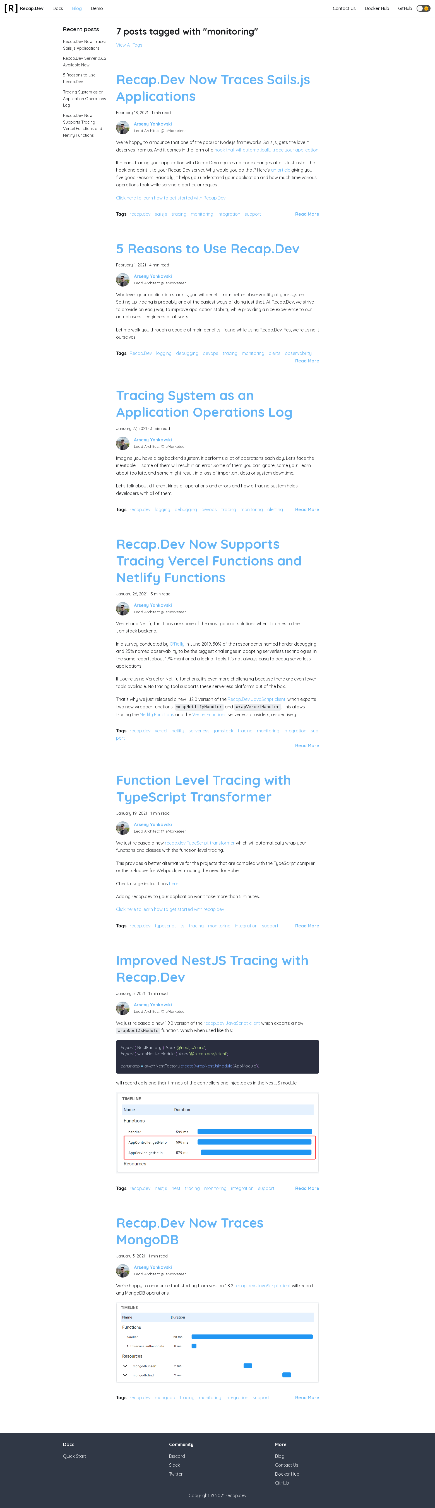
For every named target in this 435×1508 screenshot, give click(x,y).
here (173, 883)
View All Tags (129, 45)
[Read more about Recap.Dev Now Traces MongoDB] (307, 1397)
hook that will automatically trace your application (266, 150)
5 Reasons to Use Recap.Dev (207, 248)
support (253, 214)
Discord (177, 1456)
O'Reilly (177, 644)
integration (229, 214)
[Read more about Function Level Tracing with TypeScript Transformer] (307, 926)
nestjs (161, 1188)
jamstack (223, 730)
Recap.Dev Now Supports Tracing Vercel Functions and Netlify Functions (209, 560)
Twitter (176, 1474)
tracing (179, 214)
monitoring (202, 214)
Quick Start (74, 1456)
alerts (274, 353)
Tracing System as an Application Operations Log (84, 99)
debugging (187, 353)
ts (182, 926)
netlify (178, 730)
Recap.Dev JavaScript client (256, 699)
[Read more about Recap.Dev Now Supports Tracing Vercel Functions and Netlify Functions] (307, 745)
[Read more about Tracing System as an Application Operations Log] (307, 509)
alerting (275, 509)
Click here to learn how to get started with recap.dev (170, 909)
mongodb (165, 1397)
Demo (97, 8)
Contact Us (344, 8)
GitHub (405, 8)
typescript (165, 926)
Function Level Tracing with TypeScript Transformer (203, 788)
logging (164, 353)
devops (210, 353)
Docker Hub (377, 8)
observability (298, 353)
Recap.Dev (141, 353)
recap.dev (140, 214)
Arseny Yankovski (153, 124)
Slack (174, 1465)
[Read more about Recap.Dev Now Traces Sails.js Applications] (307, 214)
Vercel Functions (209, 714)
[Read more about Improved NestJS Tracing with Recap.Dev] (307, 1188)
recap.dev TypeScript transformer (200, 843)
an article (280, 170)
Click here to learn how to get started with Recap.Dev (170, 198)
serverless (199, 730)
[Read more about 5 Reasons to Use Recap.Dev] (307, 361)
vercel (161, 730)
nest (176, 1188)
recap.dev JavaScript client (232, 1023)
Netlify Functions (157, 714)
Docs (57, 8)
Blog (77, 8)
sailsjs (161, 214)
